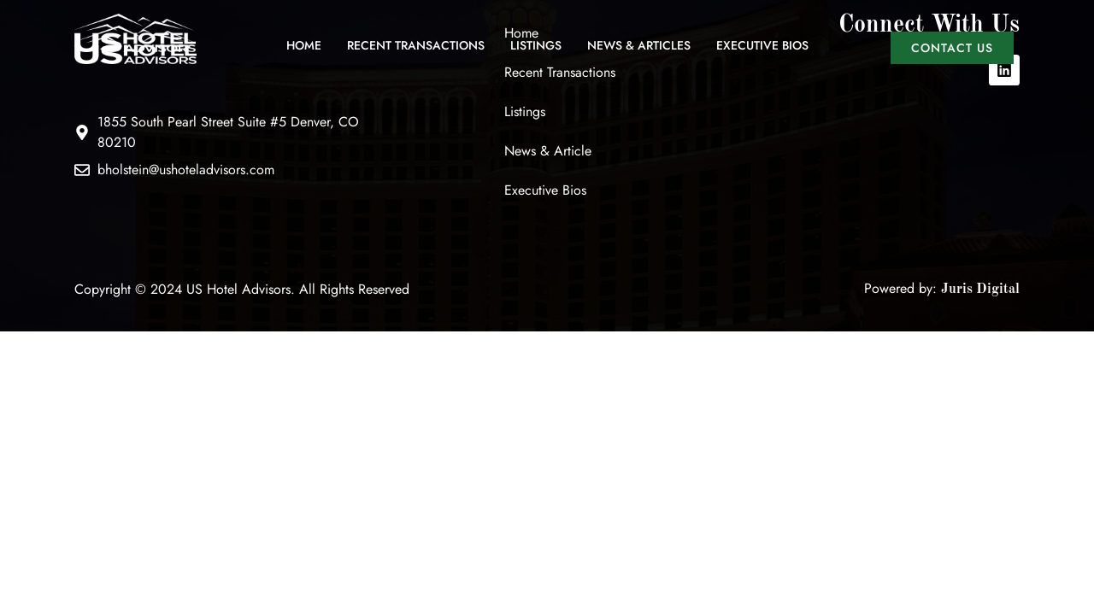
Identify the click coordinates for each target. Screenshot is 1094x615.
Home (303, 45)
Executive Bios (762, 45)
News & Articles (639, 45)
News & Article (547, 151)
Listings (536, 45)
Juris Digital (980, 289)
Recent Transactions (416, 45)
